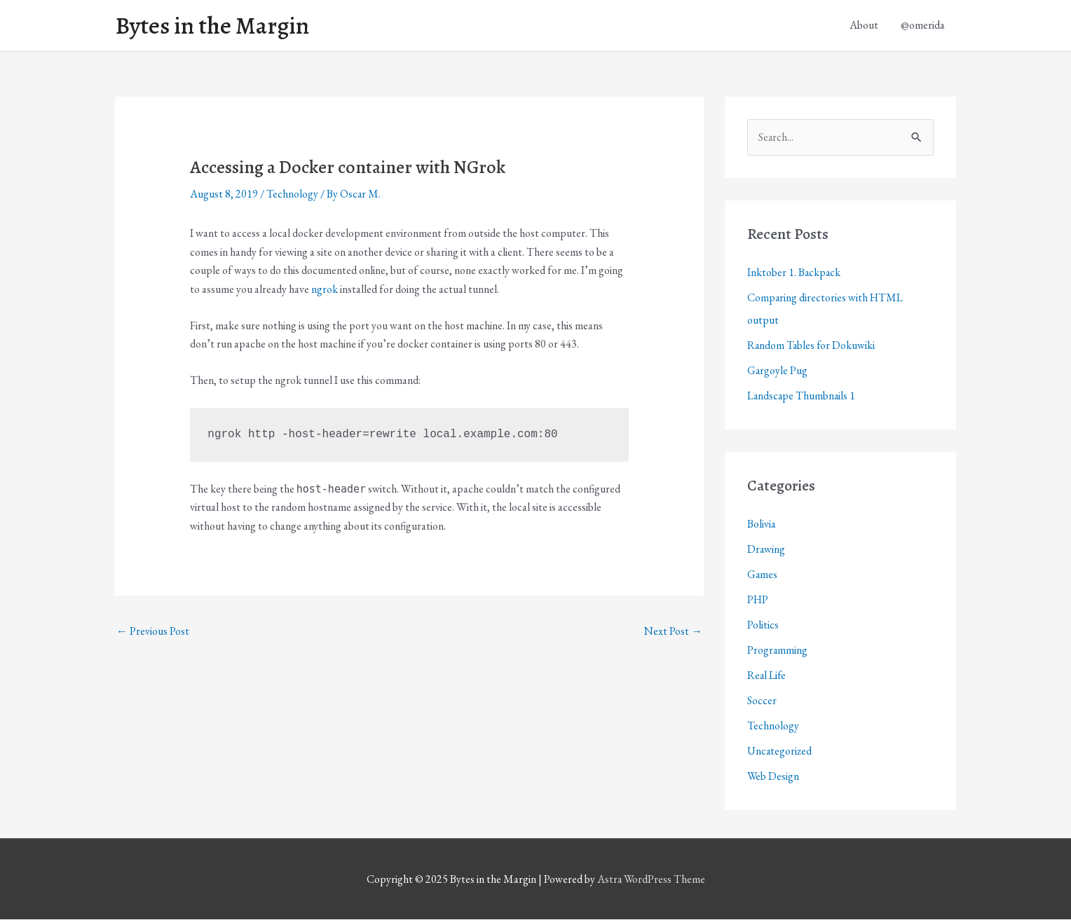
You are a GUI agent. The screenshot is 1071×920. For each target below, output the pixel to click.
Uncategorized (780, 751)
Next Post (673, 631)
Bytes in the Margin (214, 26)
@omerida (923, 25)
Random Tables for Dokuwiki (812, 345)
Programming (777, 650)
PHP (758, 600)
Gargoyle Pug (777, 371)
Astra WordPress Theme (651, 879)
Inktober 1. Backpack (794, 273)
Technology (292, 194)
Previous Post (152, 631)
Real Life (767, 675)
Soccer (762, 701)
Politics (763, 625)
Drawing (766, 549)
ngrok (324, 289)
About (864, 25)
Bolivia (761, 524)
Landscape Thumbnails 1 (802, 396)
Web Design (773, 776)
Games (762, 575)
